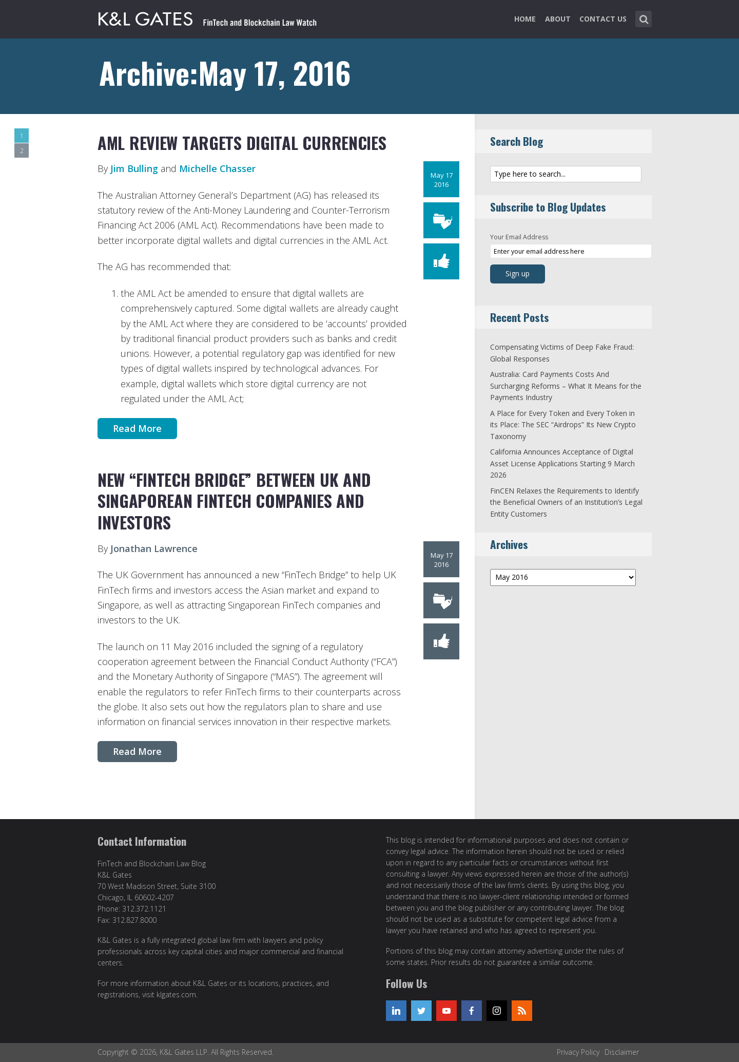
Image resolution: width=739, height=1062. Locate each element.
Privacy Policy (578, 1052)
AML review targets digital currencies (242, 142)
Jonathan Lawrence (154, 548)
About (558, 19)
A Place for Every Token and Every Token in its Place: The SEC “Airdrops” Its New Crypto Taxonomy (563, 424)
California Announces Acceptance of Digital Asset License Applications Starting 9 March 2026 (562, 463)
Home (525, 19)
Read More (137, 428)
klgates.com (176, 994)
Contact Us (603, 19)
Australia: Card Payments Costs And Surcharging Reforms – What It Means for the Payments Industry (565, 385)
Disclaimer (622, 1052)
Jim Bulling (134, 168)
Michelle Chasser (217, 168)
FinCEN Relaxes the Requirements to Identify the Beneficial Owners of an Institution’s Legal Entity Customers (566, 502)
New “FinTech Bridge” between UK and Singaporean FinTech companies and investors (234, 500)
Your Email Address (519, 237)
